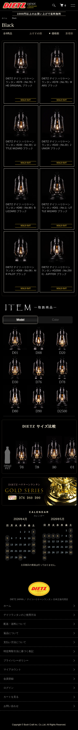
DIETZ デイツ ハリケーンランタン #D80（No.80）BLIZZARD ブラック (21, 208)
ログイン (9, 687)
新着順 (69, 33)
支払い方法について (15, 642)
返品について (11, 633)
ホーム (4, 18)
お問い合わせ (11, 706)
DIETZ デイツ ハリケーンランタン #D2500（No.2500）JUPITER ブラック (57, 270)
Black (14, 18)
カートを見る (11, 696)
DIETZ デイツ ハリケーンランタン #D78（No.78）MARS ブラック (57, 82)
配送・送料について (15, 623)
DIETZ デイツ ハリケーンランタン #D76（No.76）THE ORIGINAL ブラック (20, 82)
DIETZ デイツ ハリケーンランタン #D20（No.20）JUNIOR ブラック (56, 145)
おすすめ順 (36, 33)
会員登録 (9, 678)
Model (20, 319)
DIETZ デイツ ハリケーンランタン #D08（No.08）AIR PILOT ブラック (21, 270)
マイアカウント (12, 669)
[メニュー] (72, 5)
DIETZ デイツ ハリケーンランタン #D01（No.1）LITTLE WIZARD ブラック (57, 208)
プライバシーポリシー (16, 660)
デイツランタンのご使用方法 (20, 614)
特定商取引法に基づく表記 (18, 651)
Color (55, 319)
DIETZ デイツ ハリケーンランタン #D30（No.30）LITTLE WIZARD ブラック (21, 145)
